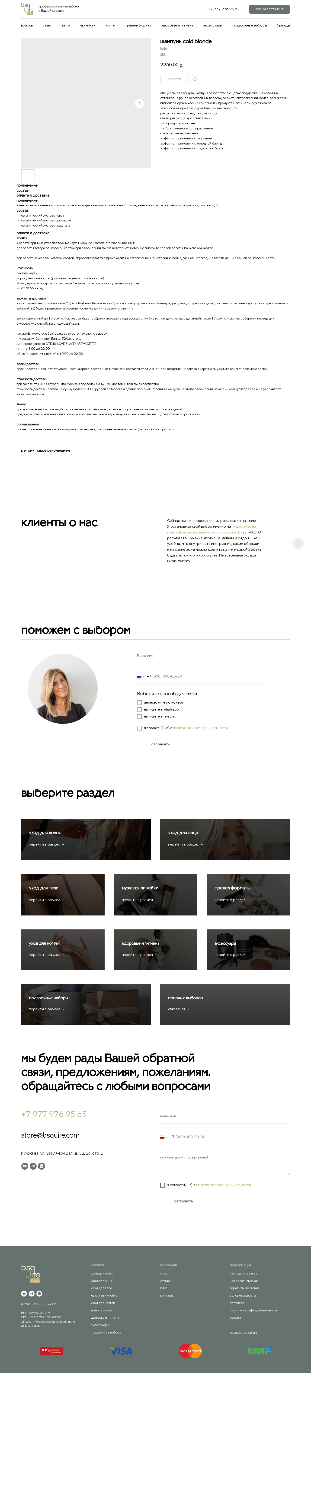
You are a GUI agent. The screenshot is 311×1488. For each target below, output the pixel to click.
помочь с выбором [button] (187, 1113)
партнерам (238, 1418)
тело (65, 25)
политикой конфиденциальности (200, 728)
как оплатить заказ (244, 1396)
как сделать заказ (243, 1388)
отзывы (165, 1396)
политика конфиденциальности (254, 1425)
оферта (235, 1432)
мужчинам (88, 25)
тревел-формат (138, 25)
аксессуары (212, 25)
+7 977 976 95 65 (224, 9)
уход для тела (45, 945)
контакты (167, 1410)
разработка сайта (243, 1447)
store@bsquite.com (50, 1250)
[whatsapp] (41, 1280)
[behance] (196, 9)
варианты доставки (244, 1403)
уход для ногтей (45, 1029)
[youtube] (24, 1280)
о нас (164, 1388)
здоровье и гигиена (177, 25)
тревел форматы (234, 945)
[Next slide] (298, 543)
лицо (47, 25)
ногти (110, 25)
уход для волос (46, 862)
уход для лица (184, 862)
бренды (283, 25)
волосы (27, 25)
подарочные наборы (249, 25)
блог (163, 1403)
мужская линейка (141, 945)
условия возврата (243, 1410)
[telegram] (33, 1280)
